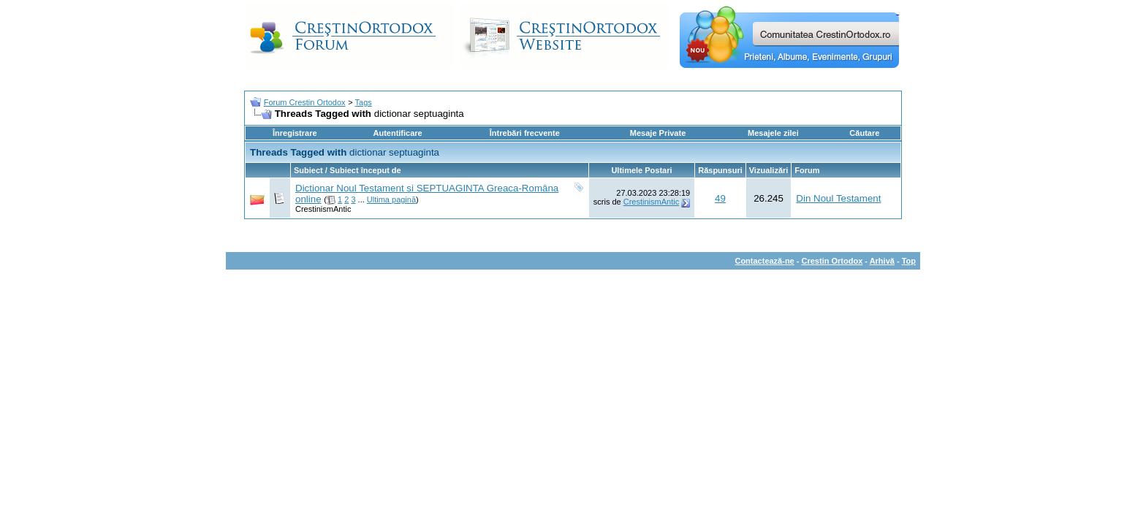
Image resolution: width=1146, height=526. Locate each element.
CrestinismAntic (323, 209)
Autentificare (397, 133)
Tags (363, 102)
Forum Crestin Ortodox (305, 102)
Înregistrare (295, 133)
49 (720, 198)
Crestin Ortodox (832, 260)
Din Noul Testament (838, 198)
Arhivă (882, 260)
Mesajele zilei (773, 133)
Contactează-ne (764, 260)
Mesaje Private (658, 133)
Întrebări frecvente (525, 133)
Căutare (864, 133)
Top (909, 260)
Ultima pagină (391, 199)
